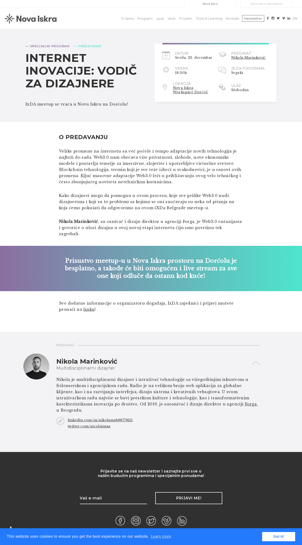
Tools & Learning (209, 18)
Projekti (185, 18)
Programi (145, 18)
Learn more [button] (161, 536)
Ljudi (160, 18)
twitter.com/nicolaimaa (89, 426)
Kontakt (232, 18)
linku (89, 309)
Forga (251, 404)
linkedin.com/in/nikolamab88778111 (100, 420)
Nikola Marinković (248, 57)
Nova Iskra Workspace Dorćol (191, 90)
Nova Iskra (210, 3)
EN (295, 18)
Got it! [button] (278, 536)
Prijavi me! (188, 498)
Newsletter (253, 18)
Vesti (172, 18)
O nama (127, 18)
